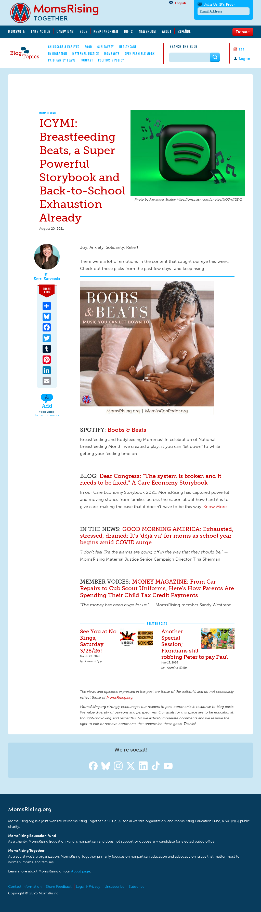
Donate (243, 31)
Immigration (57, 54)
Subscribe (137, 886)
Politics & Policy (111, 60)
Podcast (87, 60)
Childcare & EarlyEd (64, 47)
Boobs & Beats (126, 429)
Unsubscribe (114, 886)
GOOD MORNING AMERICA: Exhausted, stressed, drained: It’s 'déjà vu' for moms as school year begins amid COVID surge (156, 536)
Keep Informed (106, 31)
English (180, 3)
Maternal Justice (85, 54)
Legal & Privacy (88, 886)
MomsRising (47, 113)
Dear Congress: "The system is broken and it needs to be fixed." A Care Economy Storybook (150, 479)
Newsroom (147, 31)
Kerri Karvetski (47, 279)
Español (184, 31)
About (167, 31)
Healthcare (128, 47)
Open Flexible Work (140, 54)
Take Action (41, 31)
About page (80, 871)
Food (88, 47)
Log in (244, 59)
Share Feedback (59, 886)
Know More (215, 506)
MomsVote (16, 31)
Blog (83, 31)
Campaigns (65, 31)
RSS (242, 49)
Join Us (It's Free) (219, 4)
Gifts (128, 31)
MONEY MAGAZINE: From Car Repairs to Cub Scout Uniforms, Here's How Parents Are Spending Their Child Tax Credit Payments (157, 588)
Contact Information (25, 886)
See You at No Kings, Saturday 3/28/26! (98, 641)
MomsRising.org (58, 13)
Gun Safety (105, 47)
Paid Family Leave (62, 60)
